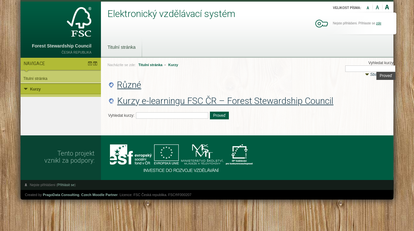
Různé (129, 85)
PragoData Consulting (61, 195)
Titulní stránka (121, 47)
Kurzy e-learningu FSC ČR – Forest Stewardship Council (225, 101)
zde (378, 23)
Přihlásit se (66, 185)
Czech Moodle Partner (99, 195)
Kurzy (173, 65)
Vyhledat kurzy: (381, 63)
